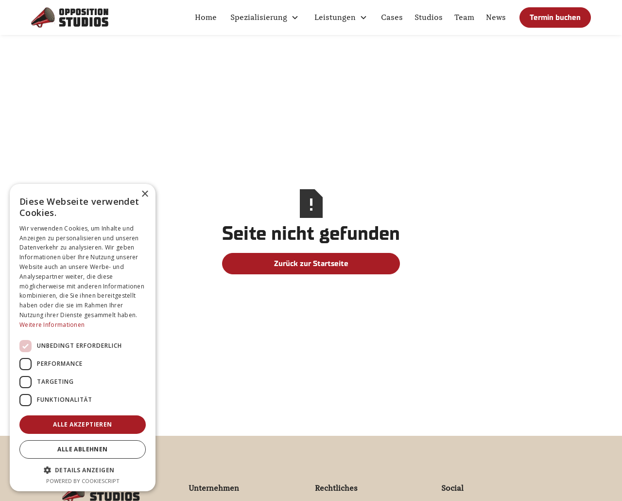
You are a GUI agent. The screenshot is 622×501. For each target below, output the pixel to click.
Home (206, 17)
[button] (265, 17)
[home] (70, 17)
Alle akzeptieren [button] (82, 424)
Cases (392, 17)
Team (464, 17)
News (496, 17)
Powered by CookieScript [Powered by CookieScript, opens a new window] (83, 480)
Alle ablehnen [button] (82, 449)
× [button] (144, 194)
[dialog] (83, 337)
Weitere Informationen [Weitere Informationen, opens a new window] (52, 325)
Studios (429, 17)
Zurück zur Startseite (311, 263)
